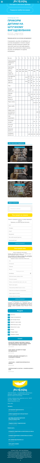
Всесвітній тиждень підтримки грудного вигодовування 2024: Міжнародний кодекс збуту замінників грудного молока (20, 154)
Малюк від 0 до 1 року (13, 17)
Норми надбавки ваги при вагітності (18, 413)
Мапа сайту (10, 403)
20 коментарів (12, 432)
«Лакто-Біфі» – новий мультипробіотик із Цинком (19, 363)
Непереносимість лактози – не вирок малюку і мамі (21, 369)
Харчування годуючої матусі (16, 409)
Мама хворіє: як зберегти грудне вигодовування (20, 171)
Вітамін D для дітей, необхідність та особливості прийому (20, 189)
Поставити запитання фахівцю (20, 4)
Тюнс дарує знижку (14, 443)
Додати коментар (19, 33)
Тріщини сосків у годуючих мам (17, 423)
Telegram (15, 399)
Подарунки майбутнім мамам (20, 10)
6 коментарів (12, 437)
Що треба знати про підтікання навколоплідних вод (17, 418)
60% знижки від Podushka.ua (16, 439)
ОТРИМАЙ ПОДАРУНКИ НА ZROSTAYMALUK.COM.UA (21, 435)
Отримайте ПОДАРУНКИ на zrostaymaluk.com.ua (21, 431)
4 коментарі (12, 441)
